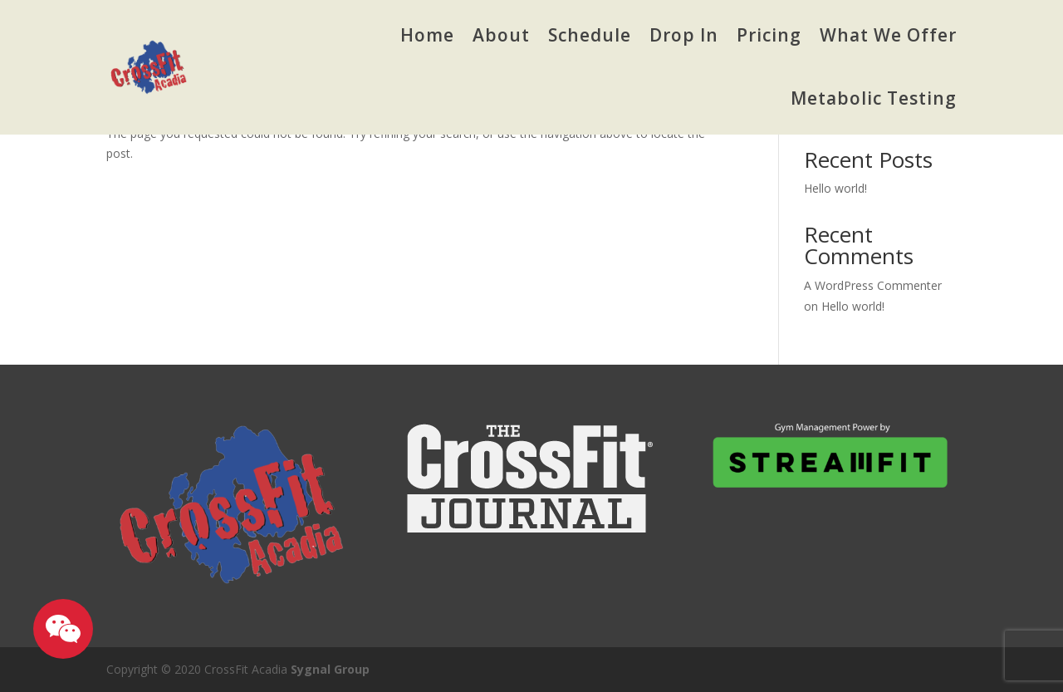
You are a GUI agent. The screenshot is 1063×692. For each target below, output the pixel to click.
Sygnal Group (330, 669)
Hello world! (835, 188)
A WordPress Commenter (873, 285)
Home (427, 35)
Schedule (589, 35)
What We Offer (888, 35)
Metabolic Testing (874, 98)
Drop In (683, 35)
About (501, 35)
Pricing (769, 35)
